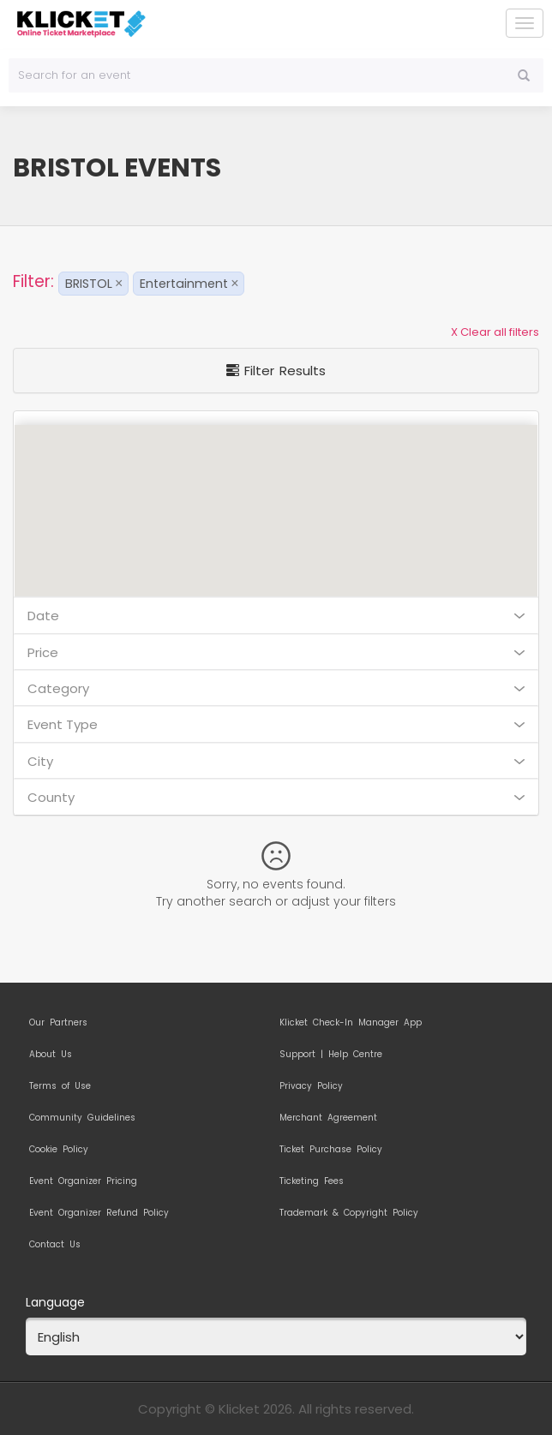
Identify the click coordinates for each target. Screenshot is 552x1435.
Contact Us (55, 1245)
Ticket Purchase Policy (330, 1150)
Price (276, 652)
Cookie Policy (58, 1150)
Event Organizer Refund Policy (99, 1213)
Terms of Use (60, 1086)
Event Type (276, 724)
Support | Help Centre (330, 1055)
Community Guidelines (82, 1118)
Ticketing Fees (311, 1181)
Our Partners (58, 1023)
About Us (50, 1055)
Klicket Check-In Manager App (350, 1023)
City (276, 761)
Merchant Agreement (328, 1118)
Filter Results (276, 371)
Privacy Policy (311, 1086)
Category (276, 688)
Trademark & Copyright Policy (348, 1213)
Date (276, 616)
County (276, 797)
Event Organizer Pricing (83, 1181)
